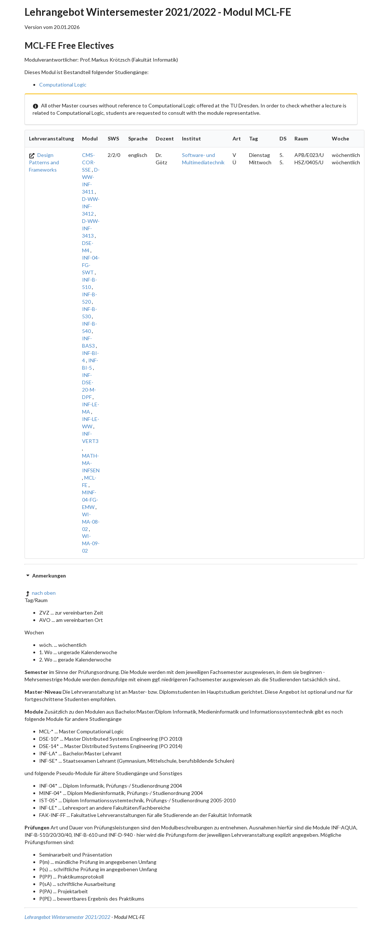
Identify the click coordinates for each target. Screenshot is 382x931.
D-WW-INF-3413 (91, 228)
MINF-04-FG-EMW (90, 499)
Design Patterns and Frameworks (44, 162)
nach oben (40, 593)
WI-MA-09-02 (91, 543)
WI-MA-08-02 (91, 521)
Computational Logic (62, 84)
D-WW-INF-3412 (91, 206)
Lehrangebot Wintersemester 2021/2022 (67, 917)
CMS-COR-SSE (88, 162)
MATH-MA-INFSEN (91, 462)
